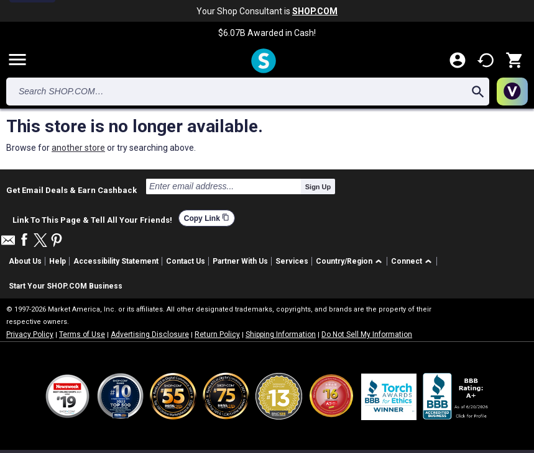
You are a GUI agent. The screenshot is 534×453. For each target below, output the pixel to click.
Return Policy (217, 334)
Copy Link (206, 218)
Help (57, 261)
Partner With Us (240, 261)
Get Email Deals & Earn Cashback (71, 190)
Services (291, 261)
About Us (25, 261)
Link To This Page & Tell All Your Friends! (92, 218)
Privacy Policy (29, 334)
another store (78, 148)
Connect (406, 261)
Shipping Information (281, 334)
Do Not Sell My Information (366, 334)
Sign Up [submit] (318, 187)
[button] (351, 261)
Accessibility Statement (116, 261)
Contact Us (185, 261)
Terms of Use (82, 334)
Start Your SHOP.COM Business (65, 286)
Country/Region (344, 261)
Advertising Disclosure (150, 334)
